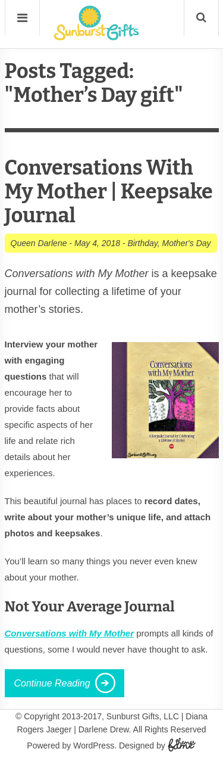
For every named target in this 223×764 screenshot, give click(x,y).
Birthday (142, 243)
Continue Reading (52, 683)
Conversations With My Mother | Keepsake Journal (109, 192)
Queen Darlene (39, 243)
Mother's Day (186, 243)
